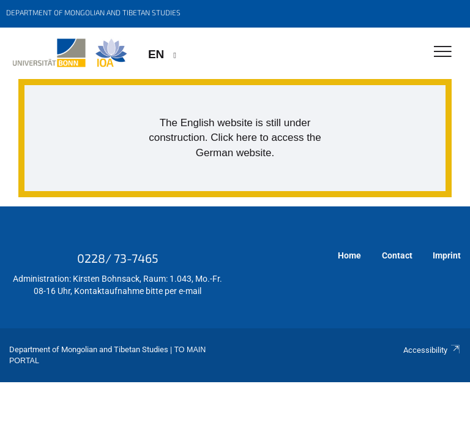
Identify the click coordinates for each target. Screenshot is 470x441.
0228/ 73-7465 (118, 258)
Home (349, 255)
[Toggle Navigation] (443, 52)
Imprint (447, 255)
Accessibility (432, 350)
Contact (397, 255)
